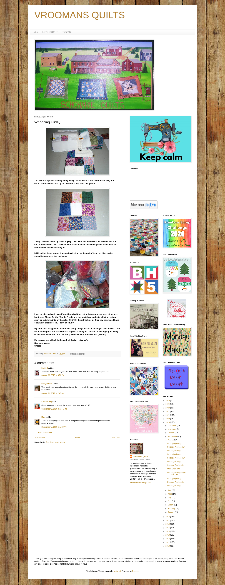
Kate (43, 417)
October (171, 433)
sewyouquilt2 (47, 384)
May (170, 498)
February (172, 508)
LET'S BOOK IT (50, 32)
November (172, 429)
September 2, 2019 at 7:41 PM (54, 409)
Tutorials (66, 32)
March (170, 505)
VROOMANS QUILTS (79, 15)
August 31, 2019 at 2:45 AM (52, 393)
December (172, 426)
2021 (167, 415)
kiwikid (44, 368)
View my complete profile (140, 482)
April (170, 501)
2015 (167, 528)
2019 (167, 422)
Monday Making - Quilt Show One (176, 473)
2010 (167, 546)
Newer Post (40, 438)
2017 (167, 520)
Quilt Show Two (173, 469)
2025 (167, 400)
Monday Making (173, 450)
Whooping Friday (174, 443)
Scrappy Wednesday (176, 447)
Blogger (135, 571)
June (170, 494)
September (172, 436)
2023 (167, 408)
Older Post (115, 438)
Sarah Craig (46, 402)
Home (35, 32)
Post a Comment (45, 432)
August (171, 440)
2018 (167, 517)
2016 (167, 524)
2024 (167, 404)
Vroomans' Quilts (140, 457)
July (170, 490)
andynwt (117, 571)
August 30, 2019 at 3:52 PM (52, 375)
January (171, 512)
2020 (167, 419)
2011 (167, 542)
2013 (167, 535)
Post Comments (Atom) (55, 442)
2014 (167, 531)
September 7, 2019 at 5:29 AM (54, 427)
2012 (167, 539)
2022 (167, 411)
